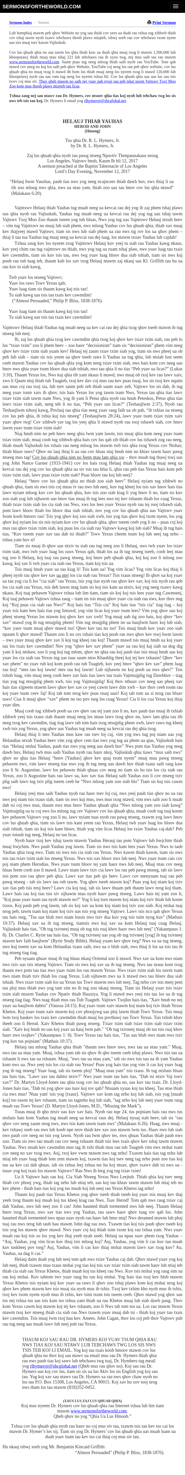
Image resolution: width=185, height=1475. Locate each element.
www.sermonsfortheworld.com (34, 62)
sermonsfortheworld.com (42, 6)
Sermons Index (20, 22)
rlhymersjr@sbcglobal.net (105, 101)
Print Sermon (164, 22)
